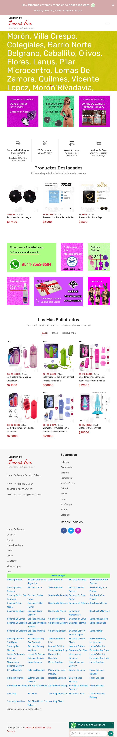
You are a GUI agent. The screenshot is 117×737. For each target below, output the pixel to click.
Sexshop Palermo (56, 619)
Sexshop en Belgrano (17, 631)
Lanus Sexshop (97, 662)
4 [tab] (58, 85)
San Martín (12, 561)
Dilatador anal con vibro (90, 428)
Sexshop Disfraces (57, 631)
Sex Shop (11, 693)
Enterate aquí (71, 259)
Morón (10, 540)
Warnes (64, 509)
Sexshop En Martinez (100, 611)
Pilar (9, 571)
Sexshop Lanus (35, 587)
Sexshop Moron (14, 579)
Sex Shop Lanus (76, 693)
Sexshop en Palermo (79, 603)
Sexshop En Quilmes (58, 603)
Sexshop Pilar (96, 631)
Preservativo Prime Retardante (58, 217)
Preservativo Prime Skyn (91, 217)
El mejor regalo (45, 286)
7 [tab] (66, 85)
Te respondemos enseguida (24, 252)
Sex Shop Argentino (57, 693)
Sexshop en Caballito (58, 623)
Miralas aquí (97, 286)
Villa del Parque (68, 483)
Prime (58, 214)
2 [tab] (53, 85)
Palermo (65, 462)
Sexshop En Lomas (16, 619)
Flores (64, 499)
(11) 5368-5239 (26, 489)
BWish (55, 333)
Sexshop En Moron (57, 611)
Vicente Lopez (14, 566)
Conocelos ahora (91, 115)
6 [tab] (63, 85)
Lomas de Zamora (15, 529)
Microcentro (66, 478)
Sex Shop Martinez (16, 701)
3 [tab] (56, 85)
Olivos (10, 556)
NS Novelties (69, 333)
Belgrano (65, 473)
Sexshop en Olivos (98, 603)
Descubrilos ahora (20, 112)
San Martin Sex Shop (17, 685)
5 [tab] (61, 85)
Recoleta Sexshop (57, 678)
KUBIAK (20, 214)
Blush (44, 333)
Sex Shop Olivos (56, 701)
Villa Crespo (66, 504)
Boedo (64, 493)
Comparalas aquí (97, 257)
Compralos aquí (15, 287)
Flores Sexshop (97, 678)
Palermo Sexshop (36, 670)
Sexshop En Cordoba (17, 623)
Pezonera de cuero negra (19, 217)
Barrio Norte (66, 467)
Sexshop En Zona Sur (58, 595)
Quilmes (11, 535)
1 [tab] (51, 86)
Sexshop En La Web (99, 619)
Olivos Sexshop (14, 670)
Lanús (10, 550)
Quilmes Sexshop (77, 670)
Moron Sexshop (35, 662)
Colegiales (65, 515)
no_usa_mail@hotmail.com (27, 494)
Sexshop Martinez (77, 579)
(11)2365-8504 (25, 484)
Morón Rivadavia (15, 545)
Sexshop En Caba (98, 623)
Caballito (65, 488)
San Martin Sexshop (37, 685)
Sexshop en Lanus (36, 619)
